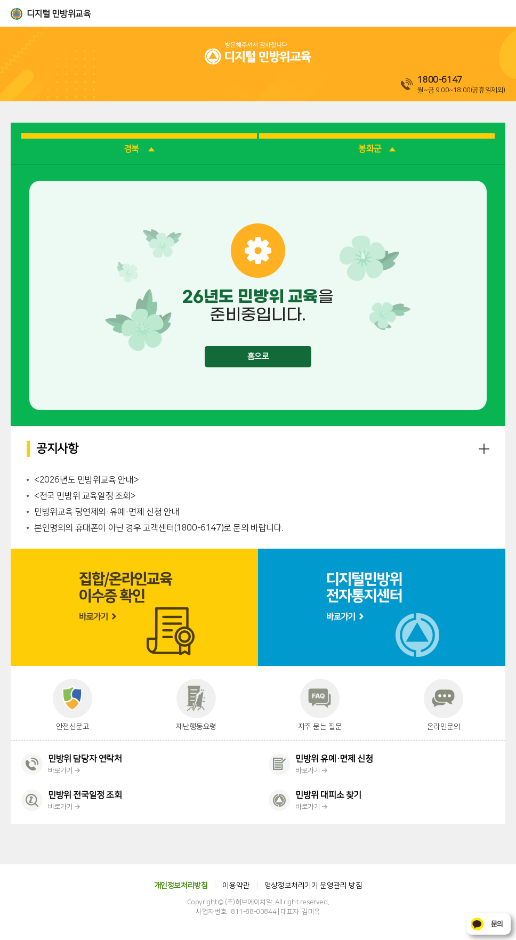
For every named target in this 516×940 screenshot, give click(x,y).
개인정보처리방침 (181, 885)
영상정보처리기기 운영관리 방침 (313, 885)
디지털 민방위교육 (59, 14)
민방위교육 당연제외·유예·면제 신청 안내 (106, 512)
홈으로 (258, 356)
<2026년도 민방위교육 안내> (86, 480)
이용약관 (235, 885)
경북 (139, 149)
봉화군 (377, 149)
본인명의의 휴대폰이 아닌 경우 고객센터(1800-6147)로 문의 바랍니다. (158, 528)
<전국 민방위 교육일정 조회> (85, 496)
